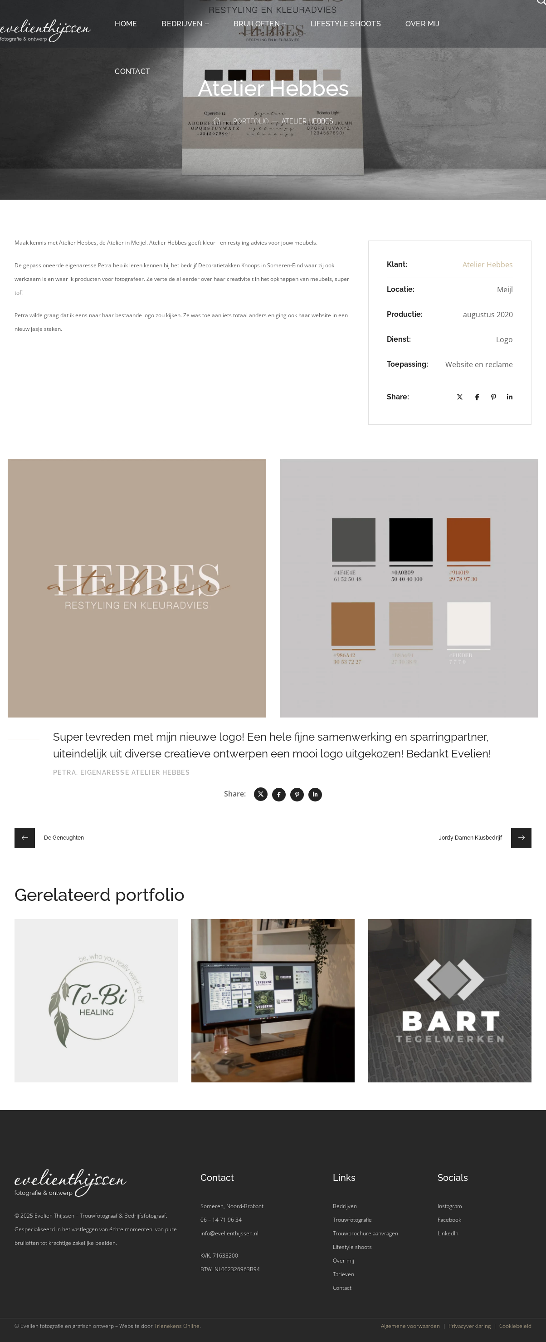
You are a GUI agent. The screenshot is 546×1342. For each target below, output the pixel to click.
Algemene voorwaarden (410, 1326)
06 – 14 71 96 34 (221, 1220)
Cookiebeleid (515, 1326)
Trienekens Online (177, 1326)
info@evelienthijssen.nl (229, 1233)
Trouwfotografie (352, 1220)
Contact (342, 1288)
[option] (96, 1007)
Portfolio (251, 121)
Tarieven (343, 1274)
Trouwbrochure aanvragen (365, 1233)
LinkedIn (448, 1233)
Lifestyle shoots (352, 1247)
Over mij (343, 1260)
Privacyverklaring (469, 1326)
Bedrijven (345, 1206)
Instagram (450, 1206)
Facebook (449, 1220)
